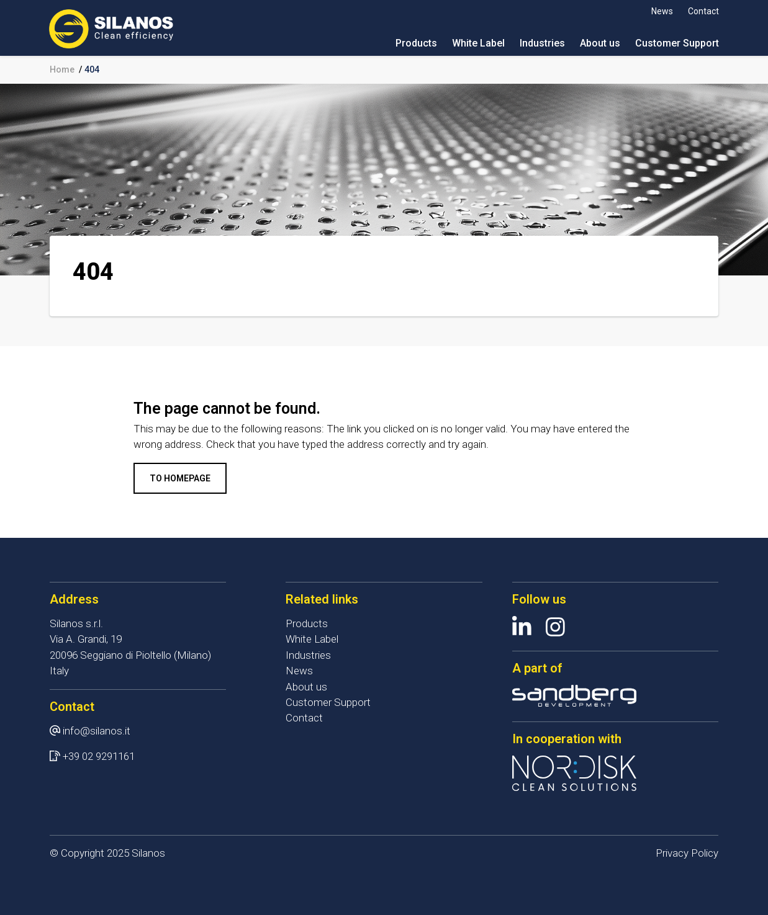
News (661, 11)
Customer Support (676, 43)
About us (599, 43)
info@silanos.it (96, 731)
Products (415, 43)
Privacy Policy (687, 853)
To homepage (180, 478)
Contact (702, 11)
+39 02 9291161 (99, 756)
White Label (477, 43)
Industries (541, 43)
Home (62, 69)
